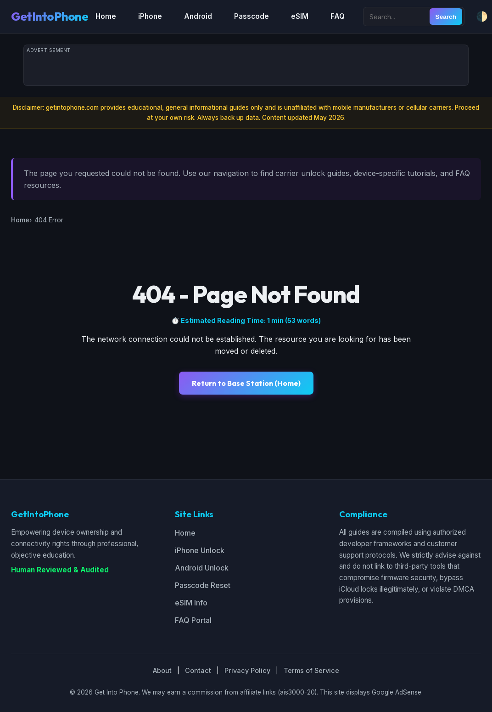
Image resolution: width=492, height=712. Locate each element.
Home (105, 16)
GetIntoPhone (49, 16)
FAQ (337, 16)
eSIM (299, 16)
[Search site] (397, 16)
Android (198, 16)
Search (446, 16)
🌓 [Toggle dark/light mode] (482, 16)
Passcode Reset (202, 585)
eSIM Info (191, 602)
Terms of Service (311, 670)
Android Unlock (202, 567)
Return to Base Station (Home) (246, 383)
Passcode (251, 16)
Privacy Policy (247, 670)
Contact (198, 670)
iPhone (150, 16)
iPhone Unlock (199, 550)
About (162, 670)
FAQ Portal (193, 620)
